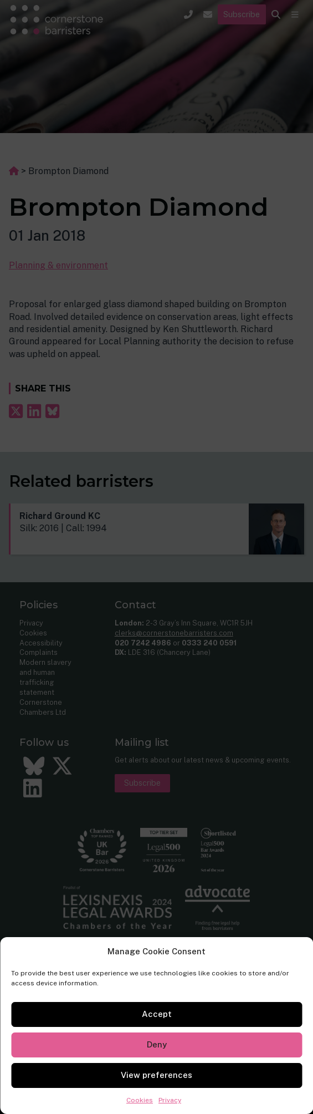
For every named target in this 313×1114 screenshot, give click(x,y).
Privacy (169, 1100)
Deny (157, 1044)
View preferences (156, 1075)
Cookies (139, 1100)
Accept (157, 1014)
